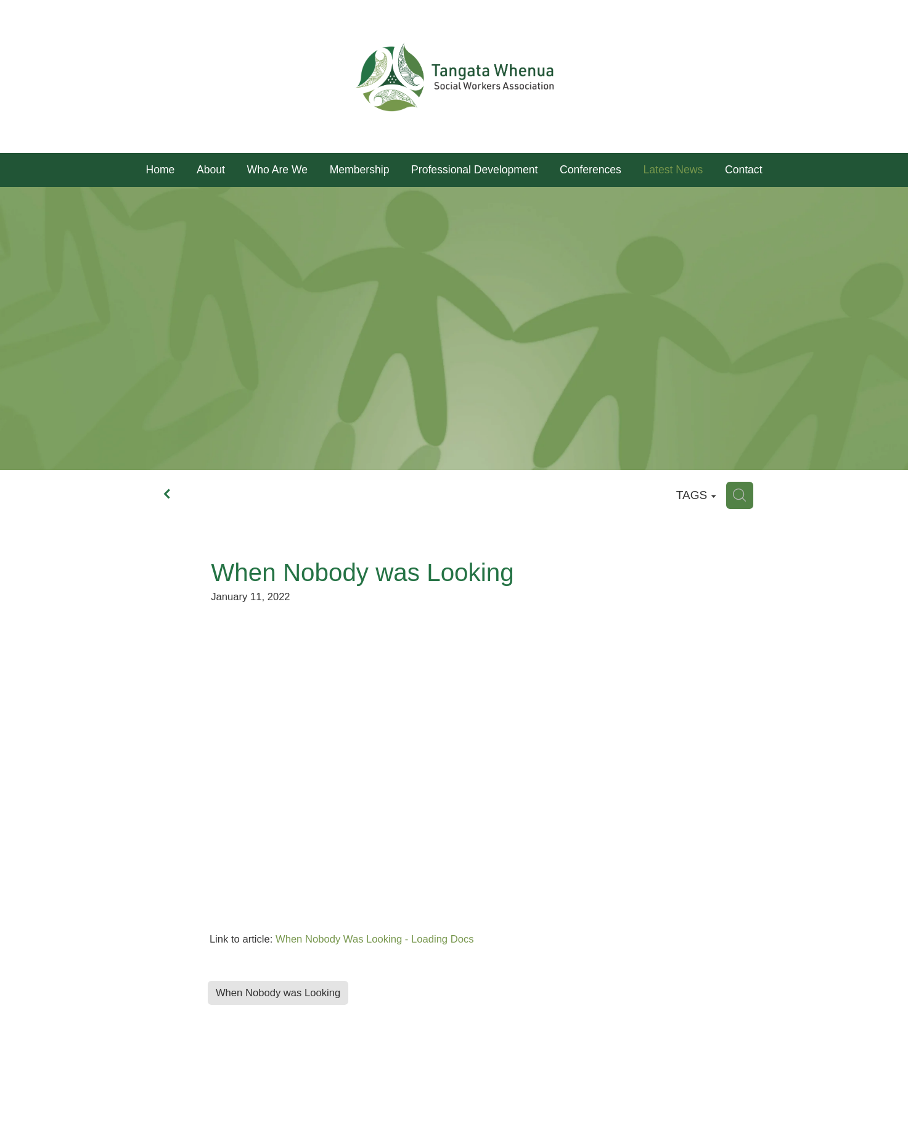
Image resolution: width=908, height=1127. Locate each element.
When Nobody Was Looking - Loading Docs (375, 939)
